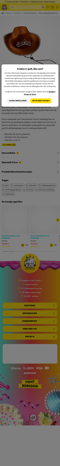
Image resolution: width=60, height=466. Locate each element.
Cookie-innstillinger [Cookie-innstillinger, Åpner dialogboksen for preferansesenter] (18, 101)
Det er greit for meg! (40, 101)
